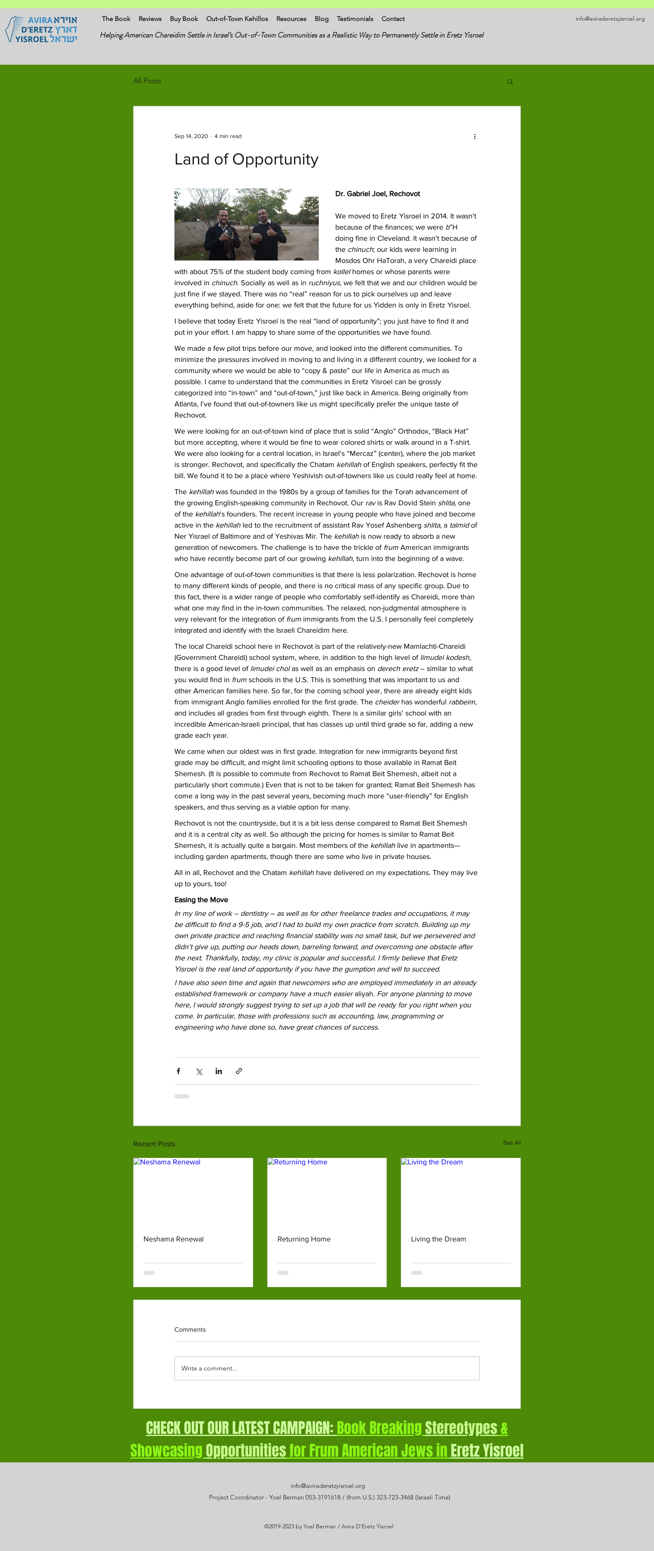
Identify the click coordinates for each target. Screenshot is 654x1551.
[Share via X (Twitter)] (198, 1071)
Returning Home (304, 1239)
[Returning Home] (327, 1191)
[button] (510, 81)
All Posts (147, 80)
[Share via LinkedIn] (219, 1071)
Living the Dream (438, 1239)
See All (512, 1142)
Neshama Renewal (174, 1239)
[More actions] (475, 136)
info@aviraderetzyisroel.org (610, 18)
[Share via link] (239, 1071)
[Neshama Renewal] (193, 1191)
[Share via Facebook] (178, 1071)
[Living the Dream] (460, 1191)
